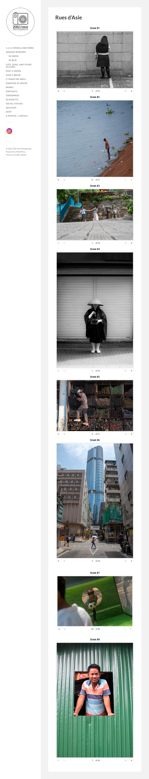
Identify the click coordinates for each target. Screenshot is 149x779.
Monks (10, 87)
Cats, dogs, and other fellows (19, 65)
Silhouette (12, 99)
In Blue (13, 60)
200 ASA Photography (22, 149)
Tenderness (12, 95)
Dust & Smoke (13, 71)
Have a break (13, 75)
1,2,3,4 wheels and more (20, 48)
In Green (13, 56)
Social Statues (14, 103)
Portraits (12, 91)
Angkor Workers (16, 52)
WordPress (20, 152)
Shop (8, 112)
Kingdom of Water (16, 83)
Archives (11, 108)
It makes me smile (16, 79)
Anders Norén (20, 155)
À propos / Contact (17, 116)
